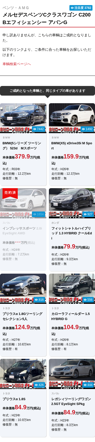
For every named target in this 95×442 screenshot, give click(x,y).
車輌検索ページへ (17, 64)
